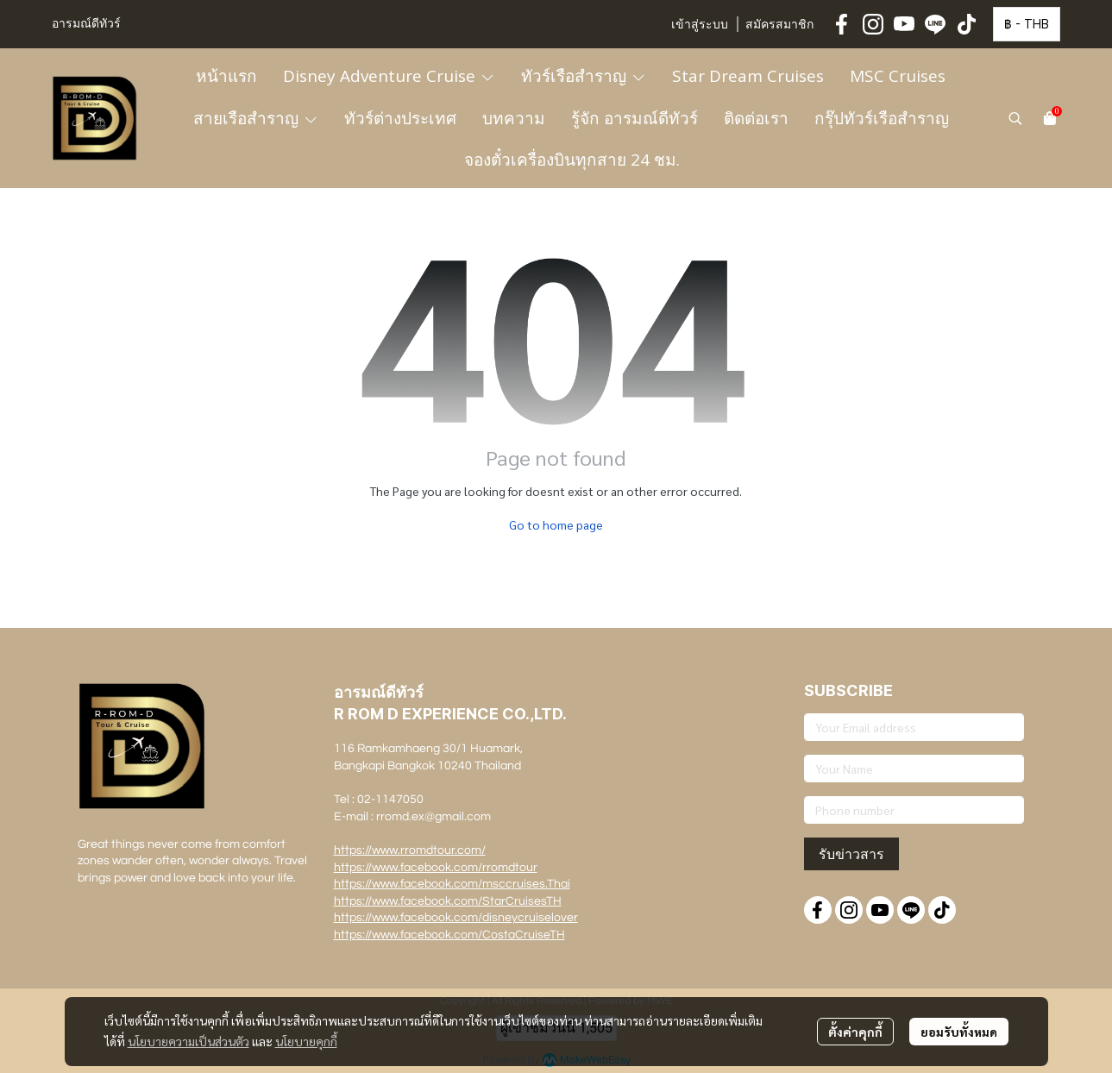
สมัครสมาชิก (779, 25)
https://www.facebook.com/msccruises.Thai (452, 884)
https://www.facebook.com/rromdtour (435, 868)
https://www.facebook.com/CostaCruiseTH (449, 935)
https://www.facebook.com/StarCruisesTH (448, 901)
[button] (1026, 24)
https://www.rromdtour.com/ (410, 850)
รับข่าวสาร (851, 854)
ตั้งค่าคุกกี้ (855, 1031)
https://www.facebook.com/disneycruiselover (456, 918)
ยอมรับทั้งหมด (958, 1031)
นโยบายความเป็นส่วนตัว (188, 1041)
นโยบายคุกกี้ (306, 1041)
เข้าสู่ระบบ (699, 25)
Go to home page (556, 524)
